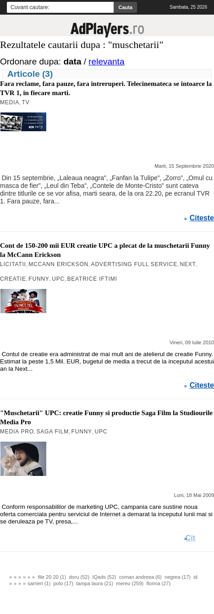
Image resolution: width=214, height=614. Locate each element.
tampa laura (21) (94, 583)
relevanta (106, 61)
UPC (58, 279)
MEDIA (9, 102)
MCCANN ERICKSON (58, 264)
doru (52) (79, 577)
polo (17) (63, 583)
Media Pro (17, 431)
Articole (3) (30, 74)
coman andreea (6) (140, 577)
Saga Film (52, 431)
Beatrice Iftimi (92, 279)
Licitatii (13, 264)
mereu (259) (129, 583)
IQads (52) (104, 577)
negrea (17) (178, 577)
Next (188, 264)
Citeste (202, 218)
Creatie (13, 279)
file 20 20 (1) (52, 577)
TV (26, 102)
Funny (38, 279)
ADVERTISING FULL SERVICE (134, 264)
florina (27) (159, 583)
